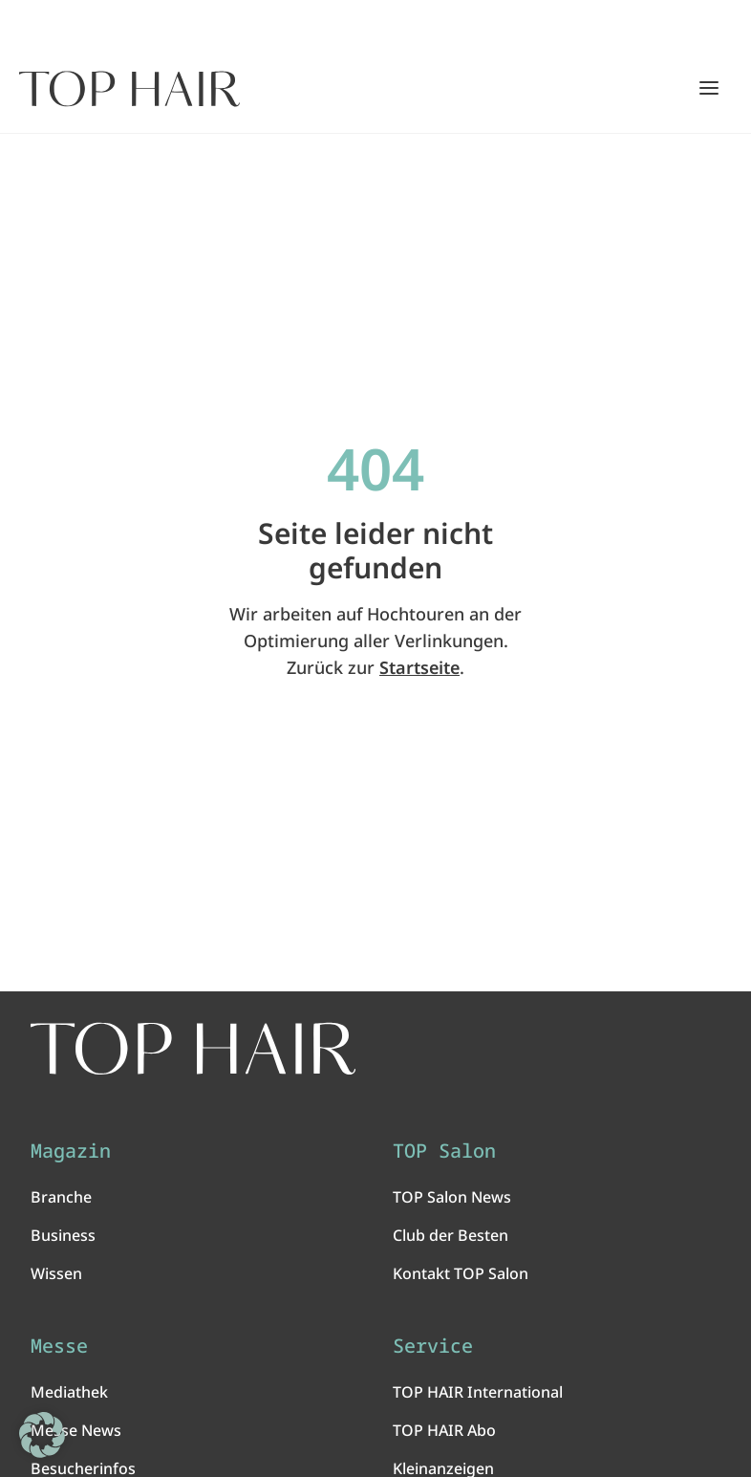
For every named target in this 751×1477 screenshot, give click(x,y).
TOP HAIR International (478, 1394)
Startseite (419, 667)
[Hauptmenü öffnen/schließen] (709, 88)
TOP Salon (444, 1153)
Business (63, 1238)
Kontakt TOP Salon (460, 1276)
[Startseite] (129, 89)
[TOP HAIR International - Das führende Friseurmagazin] (200, 1049)
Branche (61, 1199)
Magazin (71, 1153)
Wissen (56, 1276)
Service (433, 1348)
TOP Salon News (452, 1199)
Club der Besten (450, 1238)
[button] (42, 1435)
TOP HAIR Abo (444, 1433)
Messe (59, 1348)
